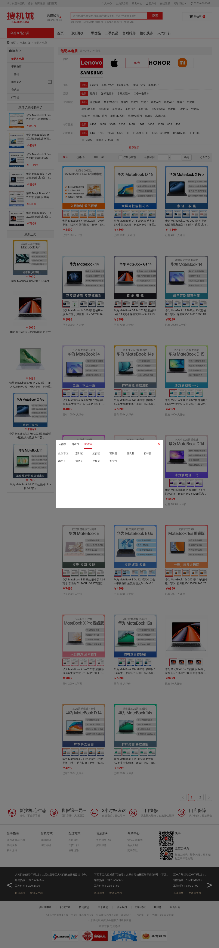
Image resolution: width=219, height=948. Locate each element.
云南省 (62, 444)
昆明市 (75, 444)
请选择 (88, 443)
